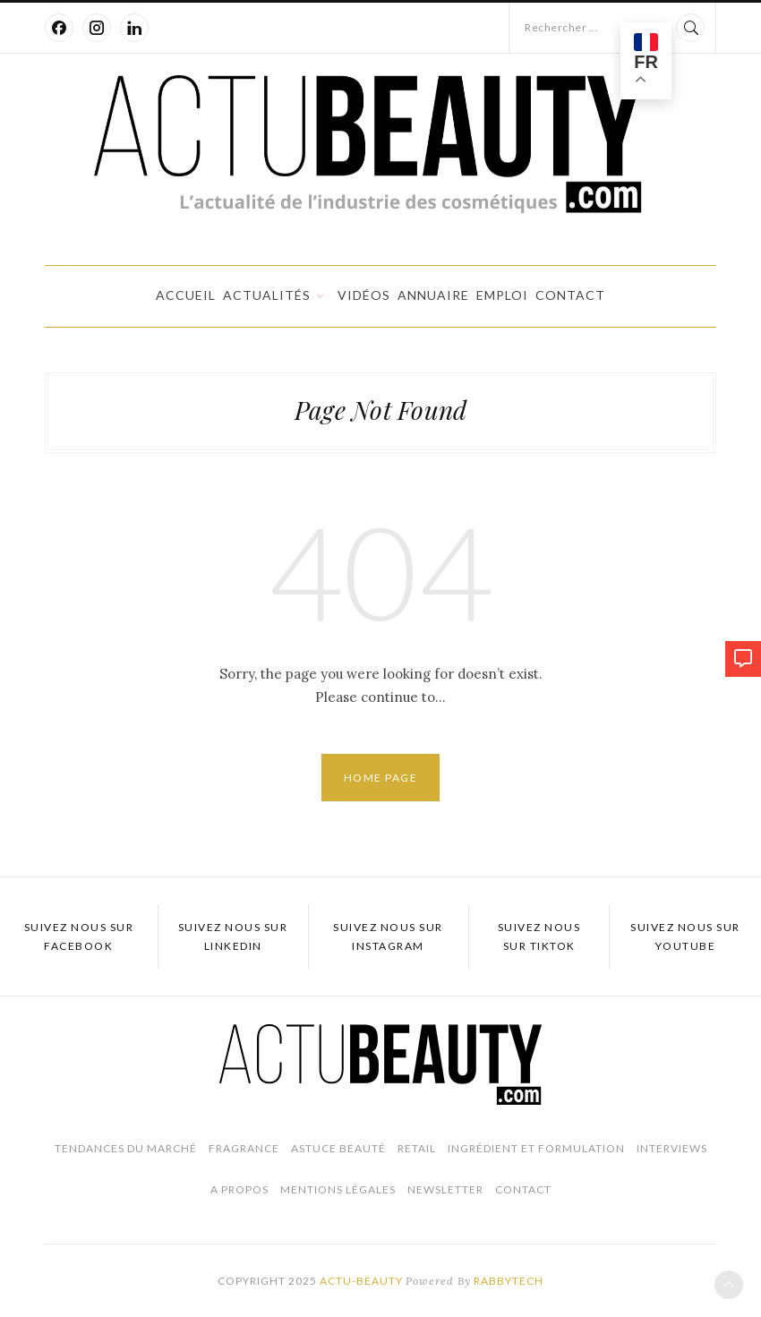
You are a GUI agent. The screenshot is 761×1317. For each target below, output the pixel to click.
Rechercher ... (561, 27)
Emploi (502, 295)
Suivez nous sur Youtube (685, 936)
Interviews (672, 1148)
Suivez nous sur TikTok (539, 936)
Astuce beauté (338, 1148)
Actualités (267, 295)
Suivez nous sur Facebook (79, 936)
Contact (570, 295)
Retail (417, 1148)
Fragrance (244, 1148)
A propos (239, 1189)
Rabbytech (508, 1280)
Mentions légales (338, 1189)
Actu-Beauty (361, 1280)
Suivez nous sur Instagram (388, 936)
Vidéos (364, 295)
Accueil (186, 295)
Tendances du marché (126, 1148)
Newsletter (445, 1189)
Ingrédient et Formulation (536, 1148)
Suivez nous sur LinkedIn (233, 936)
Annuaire (433, 295)
